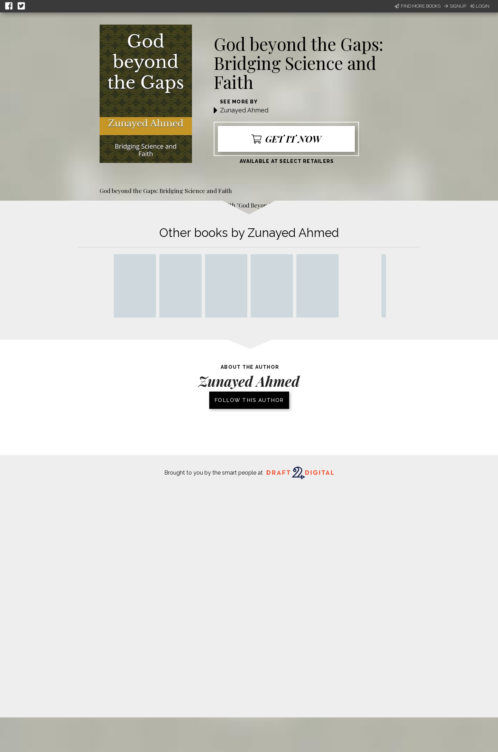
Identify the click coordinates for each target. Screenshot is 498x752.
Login (479, 6)
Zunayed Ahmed (244, 110)
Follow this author (249, 400)
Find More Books (418, 6)
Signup (455, 6)
